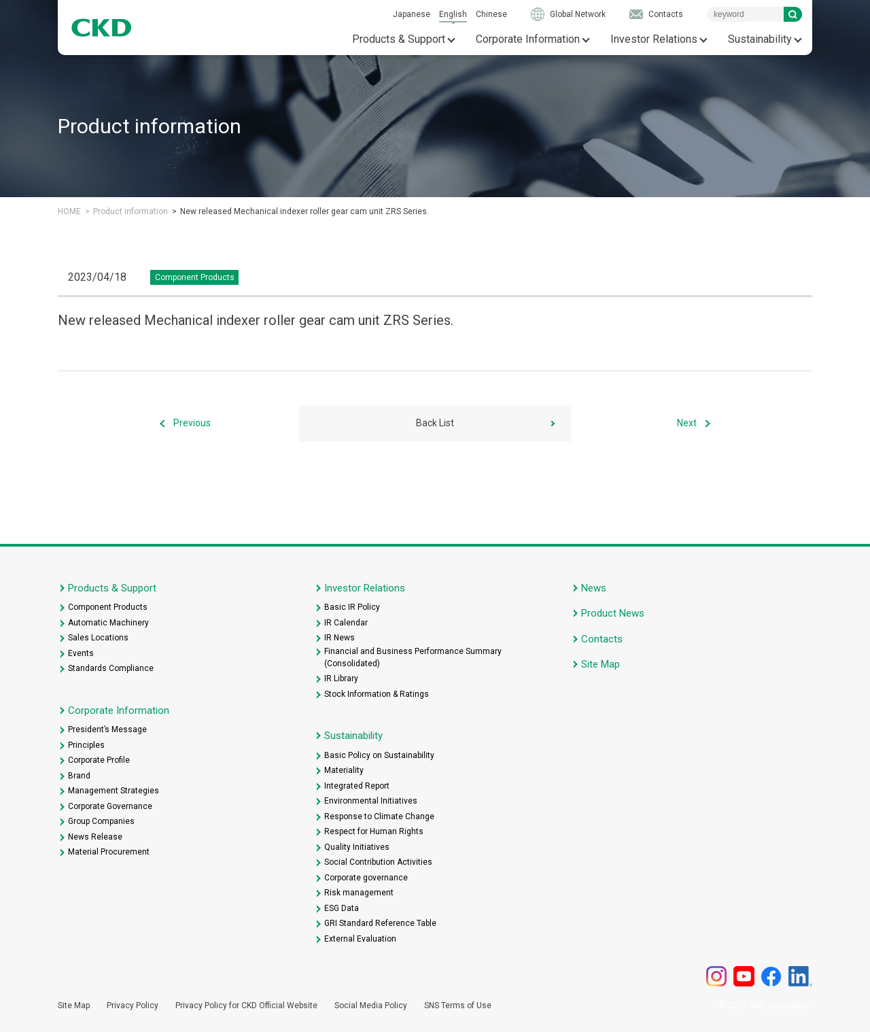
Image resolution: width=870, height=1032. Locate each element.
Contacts (665, 14)
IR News (339, 637)
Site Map (600, 664)
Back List (435, 422)
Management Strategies (113, 790)
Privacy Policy (132, 1005)
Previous (192, 422)
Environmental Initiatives (370, 801)
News (593, 588)
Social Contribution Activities (378, 862)
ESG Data (341, 908)
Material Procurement (109, 852)
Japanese (411, 14)
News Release (95, 837)
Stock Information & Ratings (376, 694)
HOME (69, 211)
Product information (130, 211)
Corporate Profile (99, 760)
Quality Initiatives (356, 847)
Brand (79, 775)
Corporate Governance (110, 806)
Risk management (359, 892)
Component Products (107, 607)
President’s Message (107, 729)
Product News (612, 613)
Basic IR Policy (352, 607)
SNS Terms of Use (457, 1005)
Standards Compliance (111, 668)
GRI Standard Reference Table (380, 923)
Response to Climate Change (379, 816)
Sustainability (760, 39)
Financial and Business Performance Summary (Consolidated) (413, 657)
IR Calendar (346, 622)
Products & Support (398, 39)
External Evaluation (360, 939)
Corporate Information (528, 39)
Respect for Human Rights (373, 831)
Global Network (578, 14)
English (453, 14)
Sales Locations (98, 637)
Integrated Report (356, 786)
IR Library (341, 678)
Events (81, 653)
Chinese (491, 14)
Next (687, 422)
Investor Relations (653, 39)
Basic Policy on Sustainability (379, 755)
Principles (86, 745)
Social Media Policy (370, 1005)
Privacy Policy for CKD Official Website (246, 1005)
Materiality (344, 770)
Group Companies (101, 821)
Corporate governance (366, 877)
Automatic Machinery (108, 622)
